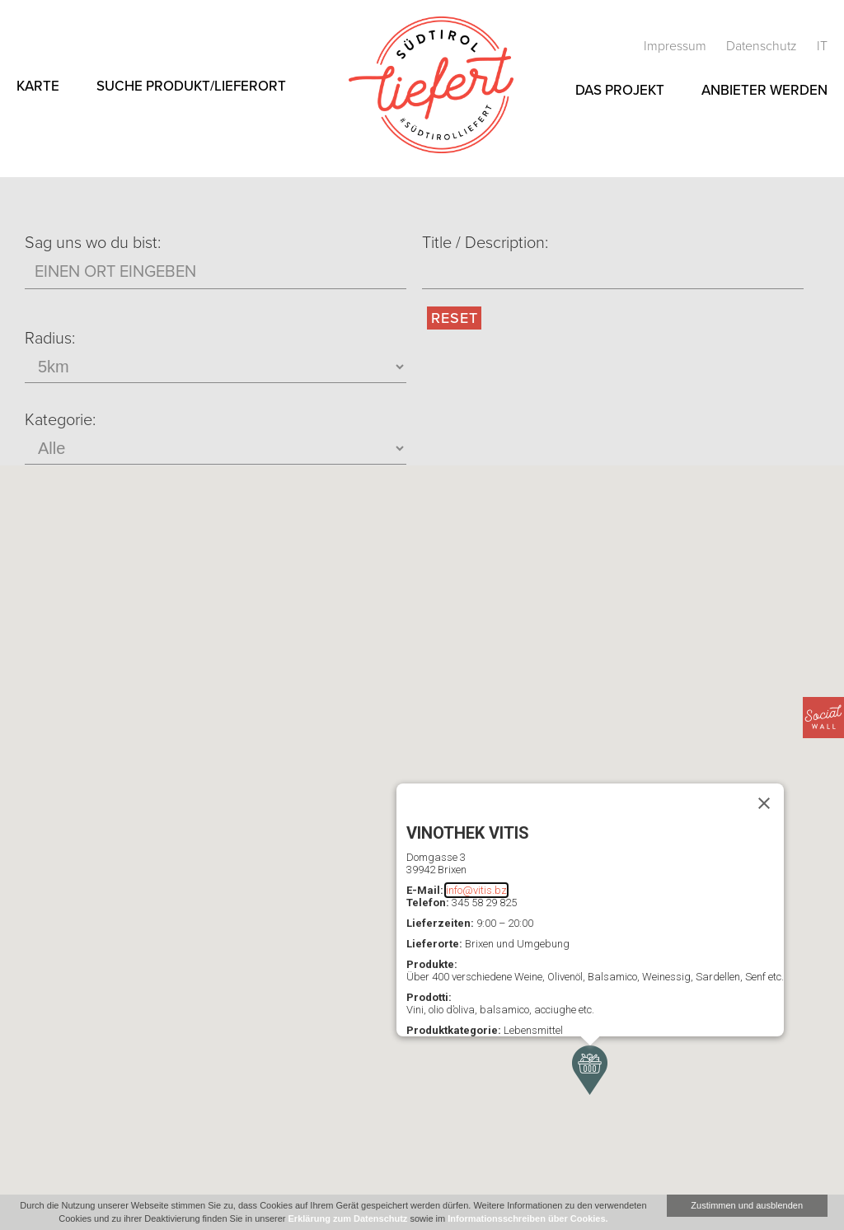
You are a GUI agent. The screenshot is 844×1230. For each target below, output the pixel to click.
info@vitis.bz (476, 890)
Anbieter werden (764, 90)
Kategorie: (60, 420)
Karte (37, 86)
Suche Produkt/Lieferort (191, 86)
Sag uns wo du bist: (93, 243)
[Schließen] (764, 803)
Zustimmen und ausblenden (747, 1205)
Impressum (677, 46)
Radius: (50, 338)
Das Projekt (619, 90)
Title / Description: (485, 243)
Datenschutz (763, 46)
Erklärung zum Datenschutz (348, 1218)
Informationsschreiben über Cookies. (527, 1218)
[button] (589, 1070)
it (822, 46)
